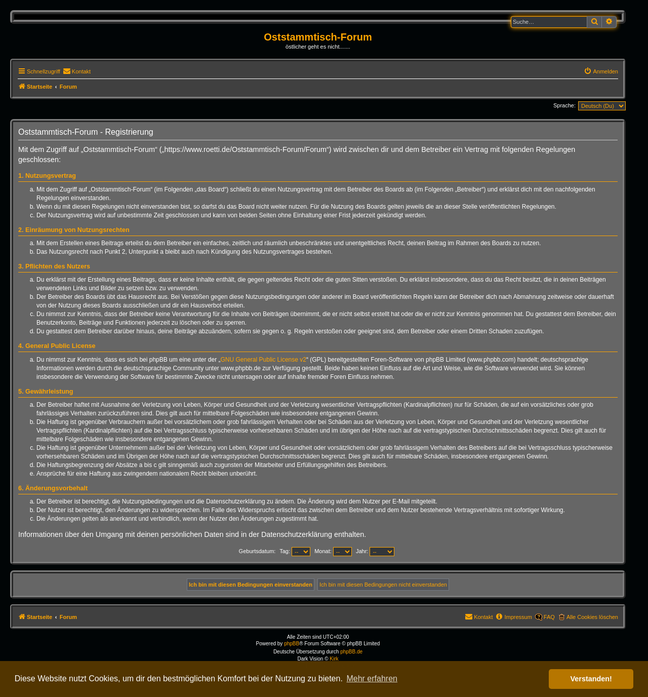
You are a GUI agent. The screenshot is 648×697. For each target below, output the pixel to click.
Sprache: (564, 105)
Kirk (334, 659)
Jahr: (375, 551)
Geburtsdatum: (257, 551)
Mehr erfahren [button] (371, 678)
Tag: (294, 551)
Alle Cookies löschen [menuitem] (592, 617)
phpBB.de (351, 651)
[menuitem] (77, 71)
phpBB (291, 643)
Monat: (333, 551)
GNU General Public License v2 (263, 359)
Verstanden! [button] (591, 679)
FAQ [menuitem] (549, 617)
